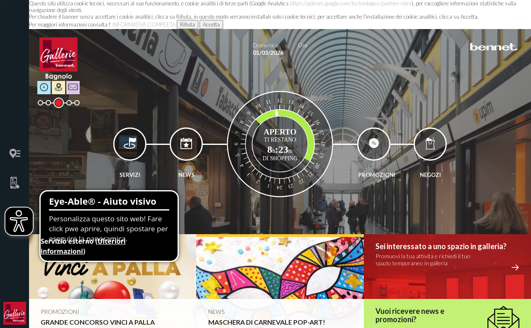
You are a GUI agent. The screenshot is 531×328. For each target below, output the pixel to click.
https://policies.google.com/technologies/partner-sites (351, 3)
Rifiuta (187, 24)
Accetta (211, 24)
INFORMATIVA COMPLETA (143, 24)
